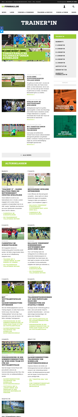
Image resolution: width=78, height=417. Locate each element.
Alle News (27, 155)
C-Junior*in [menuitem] (60, 55)
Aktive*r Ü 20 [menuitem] (61, 66)
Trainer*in (60, 36)
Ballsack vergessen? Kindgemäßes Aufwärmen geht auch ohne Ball (38, 246)
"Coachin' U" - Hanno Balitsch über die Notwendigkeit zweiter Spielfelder (12, 192)
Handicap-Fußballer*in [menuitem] (61, 74)
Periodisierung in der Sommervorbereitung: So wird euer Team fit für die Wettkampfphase (13, 361)
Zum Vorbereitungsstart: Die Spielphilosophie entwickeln (39, 385)
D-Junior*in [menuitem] (60, 52)
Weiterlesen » (31, 94)
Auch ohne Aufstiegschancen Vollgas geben (35, 78)
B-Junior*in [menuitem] (60, 59)
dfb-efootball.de (9, 1)
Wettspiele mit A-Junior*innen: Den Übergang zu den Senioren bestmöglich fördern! (12, 389)
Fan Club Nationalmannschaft (20, 1)
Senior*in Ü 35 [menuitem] (61, 69)
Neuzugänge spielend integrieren (38, 190)
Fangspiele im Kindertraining (9, 244)
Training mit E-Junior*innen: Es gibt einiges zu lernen (11, 261)
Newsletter (38, 1)
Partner (29, 1)
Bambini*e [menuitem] (59, 41)
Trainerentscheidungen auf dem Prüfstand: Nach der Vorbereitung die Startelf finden (39, 301)
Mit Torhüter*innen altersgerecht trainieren (36, 128)
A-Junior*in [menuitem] (60, 62)
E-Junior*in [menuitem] (60, 48)
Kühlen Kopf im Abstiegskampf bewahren (34, 103)
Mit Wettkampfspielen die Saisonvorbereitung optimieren (12, 301)
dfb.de (3, 1)
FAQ (34, 1)
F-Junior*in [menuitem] (60, 45)
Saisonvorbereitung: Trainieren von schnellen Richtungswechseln (38, 360)
